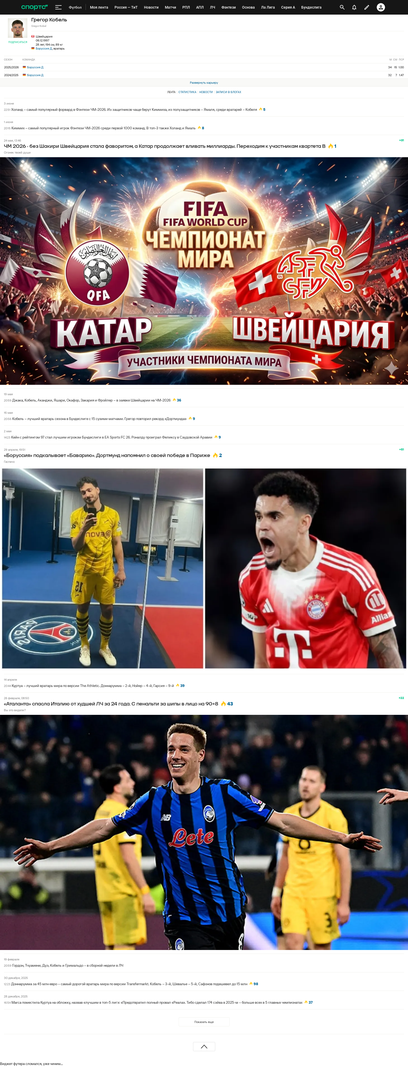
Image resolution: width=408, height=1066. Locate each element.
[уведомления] (354, 7)
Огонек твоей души (17, 152)
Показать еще (204, 1022)
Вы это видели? (15, 710)
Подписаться (17, 42)
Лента (171, 92)
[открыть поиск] (342, 7)
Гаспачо (9, 462)
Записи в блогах (228, 92)
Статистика (187, 92)
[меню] (58, 7)
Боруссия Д (44, 48)
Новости (206, 92)
